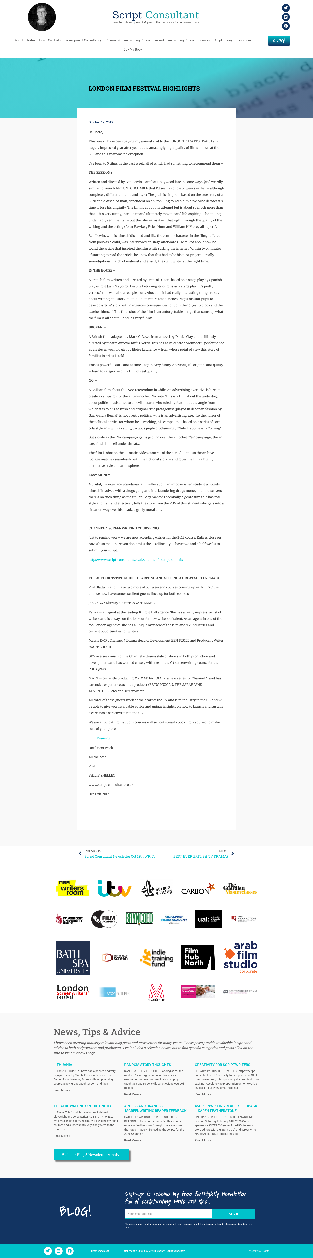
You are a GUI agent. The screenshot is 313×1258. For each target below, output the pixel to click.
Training (103, 738)
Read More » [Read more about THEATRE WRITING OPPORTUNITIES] (62, 1136)
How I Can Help (50, 40)
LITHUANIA (63, 1065)
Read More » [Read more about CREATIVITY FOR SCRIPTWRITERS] (203, 1094)
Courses (204, 40)
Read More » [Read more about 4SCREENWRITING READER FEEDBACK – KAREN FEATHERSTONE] (203, 1140)
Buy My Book (133, 49)
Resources (244, 40)
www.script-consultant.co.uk (111, 785)
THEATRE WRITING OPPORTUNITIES (83, 1106)
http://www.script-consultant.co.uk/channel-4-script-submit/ (136, 560)
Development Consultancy (83, 40)
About (19, 40)
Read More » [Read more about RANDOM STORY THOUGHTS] (132, 1094)
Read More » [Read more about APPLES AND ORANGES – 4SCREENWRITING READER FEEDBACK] (132, 1140)
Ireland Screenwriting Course (174, 40)
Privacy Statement (99, 1251)
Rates (31, 40)
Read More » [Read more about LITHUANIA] (62, 1090)
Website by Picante (259, 1251)
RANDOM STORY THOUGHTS (147, 1065)
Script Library (223, 40)
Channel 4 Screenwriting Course (128, 40)
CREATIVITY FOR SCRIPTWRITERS (222, 1065)
